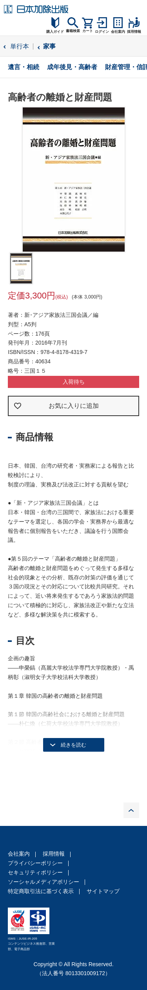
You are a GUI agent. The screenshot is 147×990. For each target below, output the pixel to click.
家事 (49, 46)
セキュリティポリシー (35, 872)
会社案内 (19, 854)
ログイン (102, 32)
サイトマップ (103, 891)
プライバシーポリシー (35, 863)
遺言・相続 (23, 67)
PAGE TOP (131, 810)
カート (87, 31)
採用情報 (54, 854)
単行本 (19, 46)
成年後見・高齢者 (72, 67)
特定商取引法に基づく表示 (41, 891)
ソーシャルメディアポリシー (43, 882)
